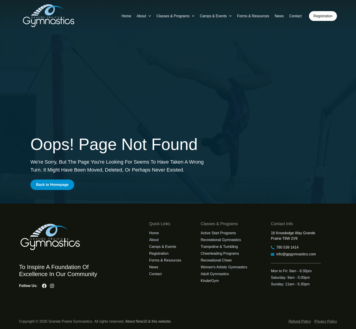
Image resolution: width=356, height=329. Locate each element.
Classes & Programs (175, 16)
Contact (295, 16)
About (143, 16)
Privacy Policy (325, 321)
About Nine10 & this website (148, 321)
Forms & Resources (253, 16)
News (278, 16)
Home (126, 16)
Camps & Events (215, 16)
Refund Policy (300, 321)
